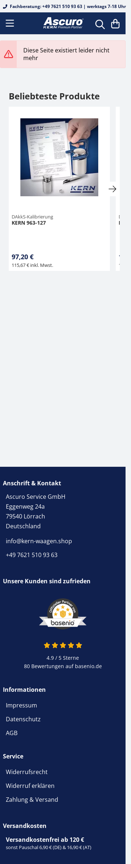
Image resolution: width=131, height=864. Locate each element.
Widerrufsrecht (27, 772)
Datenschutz (23, 719)
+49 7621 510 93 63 (31, 555)
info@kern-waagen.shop (39, 541)
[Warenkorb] (115, 23)
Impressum (21, 705)
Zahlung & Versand (32, 800)
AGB (11, 733)
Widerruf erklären (30, 786)
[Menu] (10, 23)
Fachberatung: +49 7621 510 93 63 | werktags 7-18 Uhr (64, 6)
